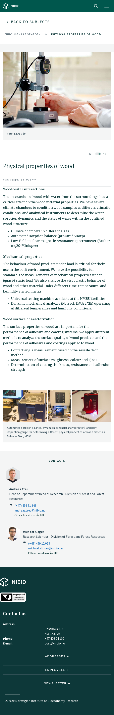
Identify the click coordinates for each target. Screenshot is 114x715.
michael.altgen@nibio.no (45, 548)
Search (96, 6)
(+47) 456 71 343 (25, 505)
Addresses (57, 656)
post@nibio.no (55, 643)
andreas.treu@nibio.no (30, 510)
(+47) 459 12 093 (39, 543)
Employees (57, 669)
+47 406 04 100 (54, 638)
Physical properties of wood (76, 34)
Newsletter (57, 683)
